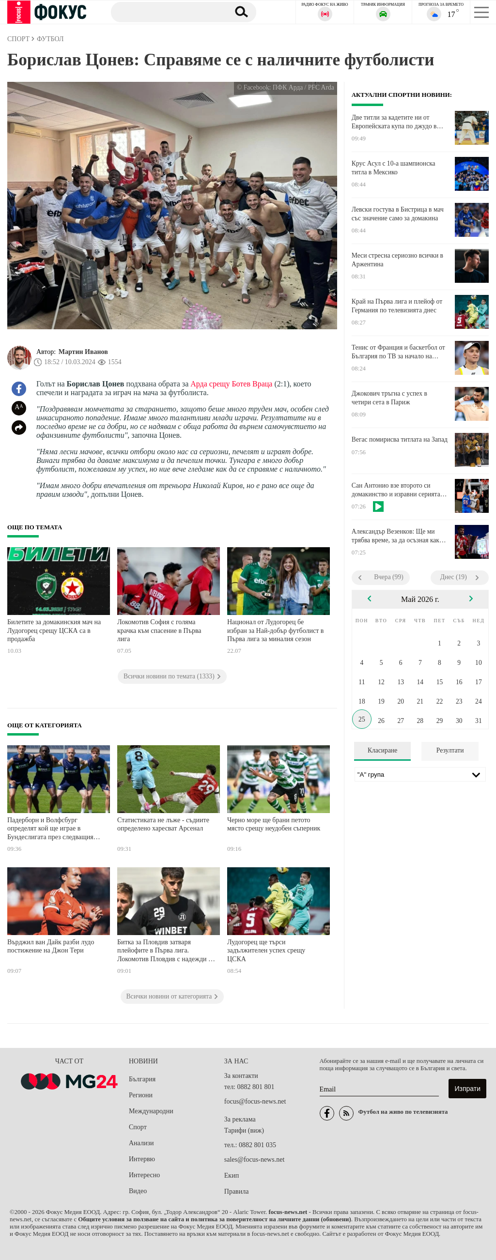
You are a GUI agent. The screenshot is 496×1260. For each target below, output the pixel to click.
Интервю (142, 1159)
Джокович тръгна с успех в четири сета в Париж (389, 398)
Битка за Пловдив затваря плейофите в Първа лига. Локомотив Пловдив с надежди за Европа (165, 951)
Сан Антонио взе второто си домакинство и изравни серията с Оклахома (398, 490)
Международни (151, 1111)
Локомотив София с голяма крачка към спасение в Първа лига (159, 630)
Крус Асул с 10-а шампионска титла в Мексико (393, 168)
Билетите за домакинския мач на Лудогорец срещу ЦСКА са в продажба (54, 630)
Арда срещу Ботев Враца (231, 384)
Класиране (382, 750)
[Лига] (420, 774)
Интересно (144, 1175)
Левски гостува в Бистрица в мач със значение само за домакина (398, 214)
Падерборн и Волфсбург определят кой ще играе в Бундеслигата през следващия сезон (50, 829)
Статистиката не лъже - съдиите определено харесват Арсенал (163, 824)
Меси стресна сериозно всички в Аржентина (397, 260)
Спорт (138, 1127)
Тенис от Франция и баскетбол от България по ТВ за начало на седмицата (398, 352)
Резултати (450, 750)
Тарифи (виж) (244, 1130)
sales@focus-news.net (254, 1159)
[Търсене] (166, 11)
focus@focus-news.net (255, 1101)
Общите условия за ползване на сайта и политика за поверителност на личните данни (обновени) (214, 1219)
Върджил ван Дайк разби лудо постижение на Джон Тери (50, 946)
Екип (231, 1175)
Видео (138, 1191)
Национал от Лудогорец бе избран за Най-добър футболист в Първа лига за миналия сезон (275, 630)
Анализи (141, 1143)
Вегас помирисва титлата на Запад (400, 439)
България (142, 1079)
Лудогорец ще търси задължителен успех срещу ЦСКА (266, 950)
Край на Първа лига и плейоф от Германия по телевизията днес (397, 306)
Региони (141, 1095)
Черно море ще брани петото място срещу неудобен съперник (273, 824)
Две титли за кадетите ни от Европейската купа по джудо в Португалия (394, 122)
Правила (236, 1191)
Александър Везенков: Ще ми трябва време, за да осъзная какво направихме (399, 536)
